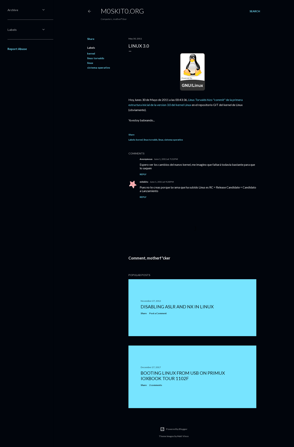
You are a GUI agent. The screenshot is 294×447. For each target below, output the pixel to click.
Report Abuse (17, 49)
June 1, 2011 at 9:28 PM (162, 181)
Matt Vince (183, 436)
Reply (143, 174)
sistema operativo (98, 67)
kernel (91, 53)
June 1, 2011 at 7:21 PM (166, 159)
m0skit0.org (122, 11)
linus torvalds (95, 58)
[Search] (255, 11)
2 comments (155, 385)
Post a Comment (158, 313)
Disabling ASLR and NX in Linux (177, 306)
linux (90, 62)
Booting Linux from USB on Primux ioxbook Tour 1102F (183, 375)
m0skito (144, 181)
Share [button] (90, 38)
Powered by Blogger (173, 429)
